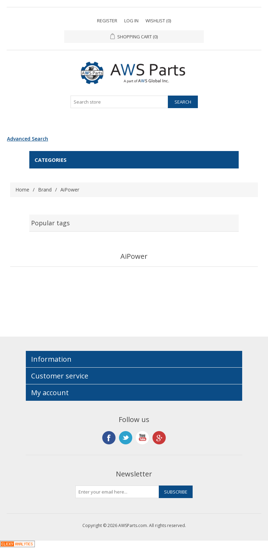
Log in (131, 20)
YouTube (142, 437)
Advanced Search (27, 138)
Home (22, 189)
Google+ (159, 437)
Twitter (125, 437)
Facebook (109, 437)
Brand (45, 189)
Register (107, 20)
